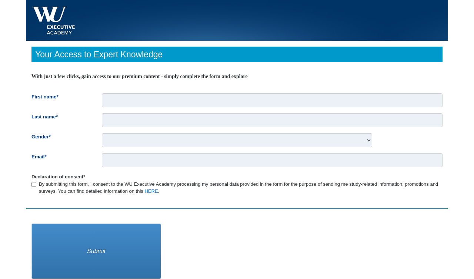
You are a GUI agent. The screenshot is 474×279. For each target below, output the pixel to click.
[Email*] (272, 160)
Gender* (42, 137)
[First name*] (272, 100)
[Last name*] (272, 120)
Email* (40, 156)
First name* (45, 97)
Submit (96, 251)
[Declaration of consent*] (33, 184)
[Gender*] (237, 140)
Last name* (45, 117)
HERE (151, 191)
